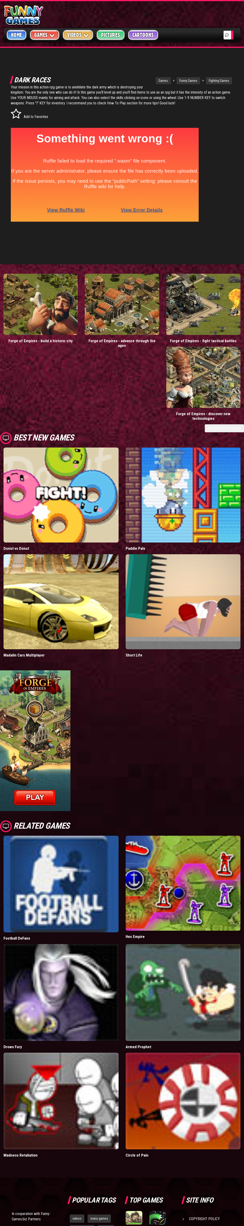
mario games (99, 1115)
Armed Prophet (138, 943)
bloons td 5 (80, 1146)
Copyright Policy (204, 1115)
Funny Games (171, 81)
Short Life (134, 551)
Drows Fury (13, 943)
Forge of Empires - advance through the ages (92, 312)
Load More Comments (224, 324)
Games (146, 81)
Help (193, 1137)
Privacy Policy (202, 1126)
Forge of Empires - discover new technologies (213, 312)
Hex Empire (135, 833)
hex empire (104, 1146)
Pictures (110, 35)
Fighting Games (202, 81)
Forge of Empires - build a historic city (30, 312)
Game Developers (204, 1148)
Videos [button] (78, 34)
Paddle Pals (135, 444)
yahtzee (106, 1125)
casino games (82, 1125)
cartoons (104, 1136)
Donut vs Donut (16, 444)
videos (77, 1115)
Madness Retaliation (21, 1051)
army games (81, 1136)
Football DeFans (17, 834)
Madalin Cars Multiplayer (24, 551)
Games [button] (44, 34)
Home (16, 35)
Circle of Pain (137, 1051)
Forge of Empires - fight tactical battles (152, 312)
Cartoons (143, 35)
